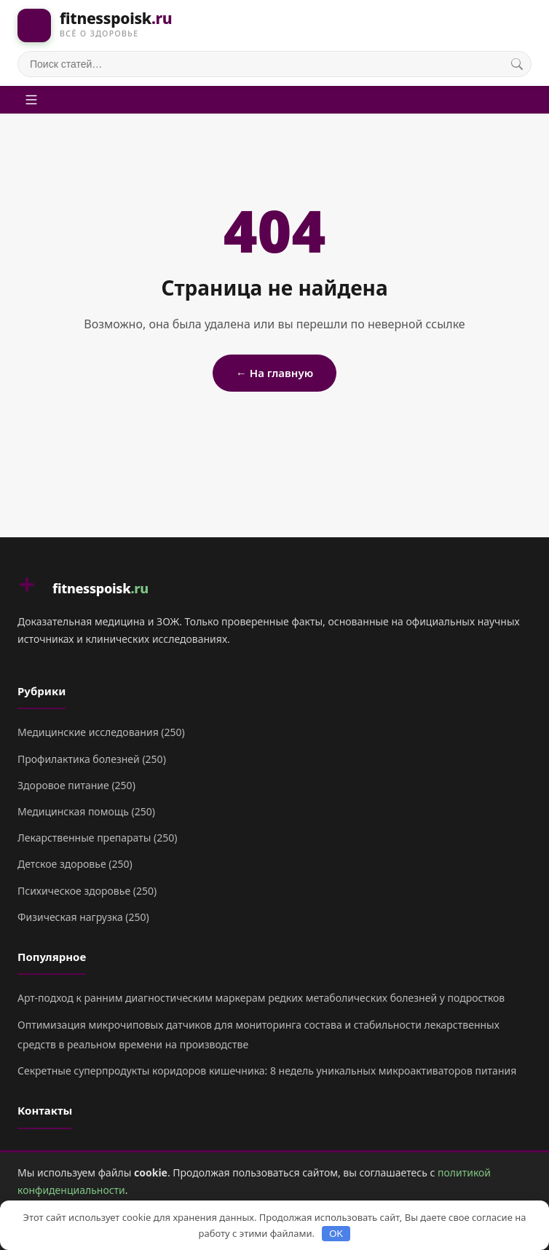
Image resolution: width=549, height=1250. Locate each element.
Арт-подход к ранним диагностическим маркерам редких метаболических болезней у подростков (261, 998)
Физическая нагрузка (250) (83, 917)
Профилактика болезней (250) (91, 759)
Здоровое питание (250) (76, 785)
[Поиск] (517, 64)
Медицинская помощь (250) (86, 811)
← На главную (274, 372)
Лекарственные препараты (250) (97, 837)
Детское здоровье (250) (75, 864)
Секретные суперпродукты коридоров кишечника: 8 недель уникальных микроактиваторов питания (266, 1070)
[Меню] (31, 100)
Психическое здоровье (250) (87, 891)
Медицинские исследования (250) (101, 732)
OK (336, 1233)
